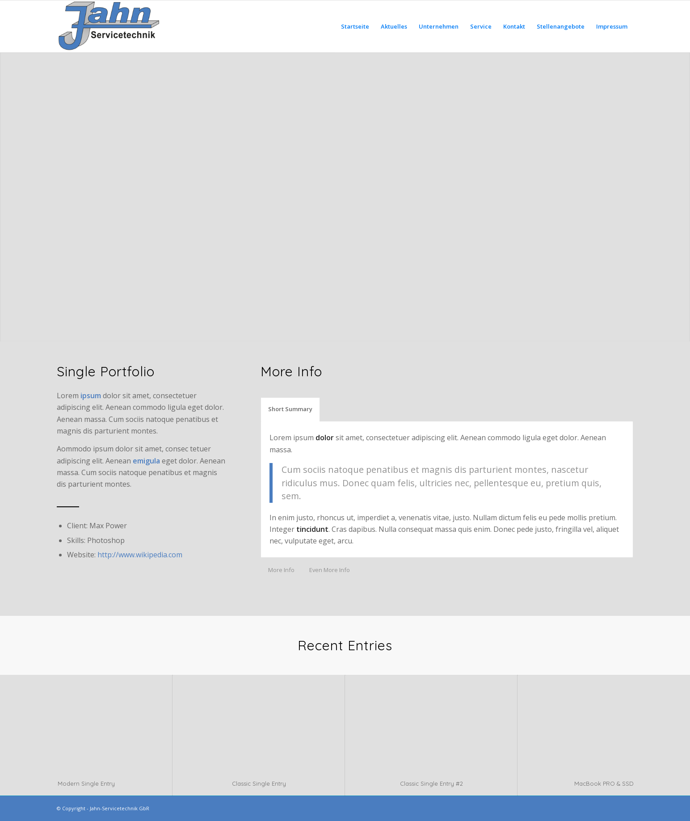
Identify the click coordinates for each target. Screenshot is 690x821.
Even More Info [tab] (329, 570)
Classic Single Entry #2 (431, 783)
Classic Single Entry (259, 783)
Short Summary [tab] (290, 409)
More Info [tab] (281, 570)
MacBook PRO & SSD (604, 783)
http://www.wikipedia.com (139, 555)
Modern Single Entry (86, 783)
